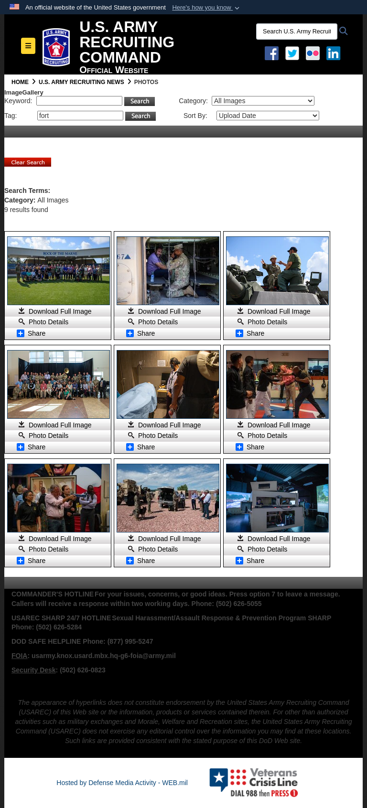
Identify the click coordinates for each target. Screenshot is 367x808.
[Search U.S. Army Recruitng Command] (296, 31)
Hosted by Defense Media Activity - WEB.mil (122, 783)
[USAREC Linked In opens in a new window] (335, 52)
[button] (206, 7)
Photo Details (48, 322)
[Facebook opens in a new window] (272, 52)
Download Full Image (60, 311)
